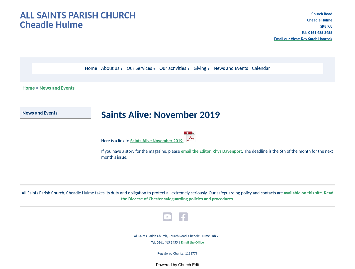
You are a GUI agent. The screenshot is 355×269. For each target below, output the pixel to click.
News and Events (231, 68)
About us (110, 68)
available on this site (303, 193)
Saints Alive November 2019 (163, 140)
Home (91, 68)
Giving (200, 68)
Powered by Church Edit (177, 265)
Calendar (261, 68)
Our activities (173, 68)
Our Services (139, 68)
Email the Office (192, 242)
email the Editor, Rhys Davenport (211, 151)
